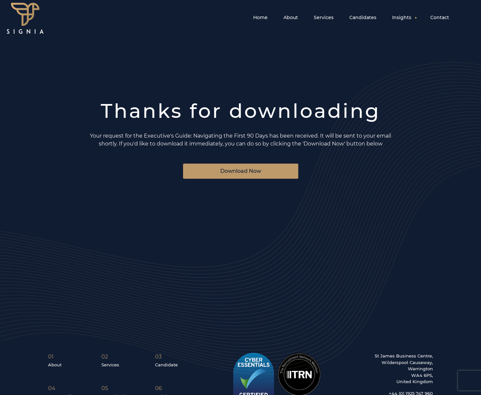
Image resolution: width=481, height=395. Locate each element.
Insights (401, 17)
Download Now (240, 171)
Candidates (362, 17)
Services (324, 17)
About (290, 17)
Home (260, 17)
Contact (439, 17)
